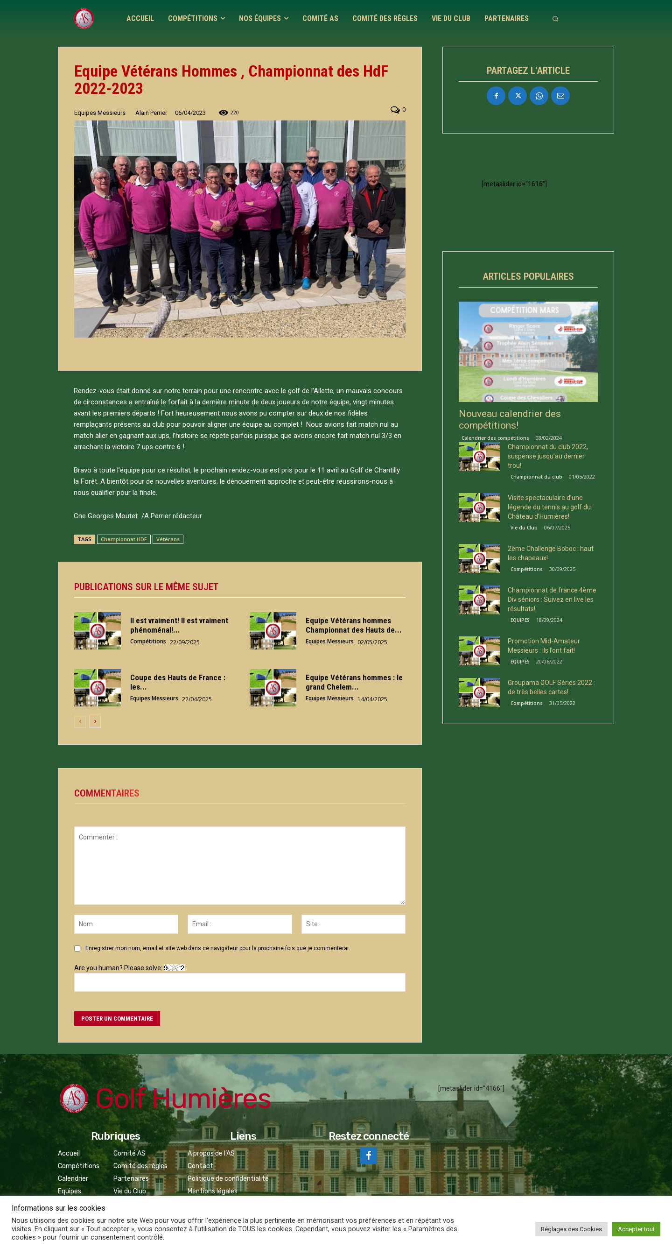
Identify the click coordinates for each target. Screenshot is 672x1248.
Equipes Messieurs (100, 113)
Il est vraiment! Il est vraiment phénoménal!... (179, 625)
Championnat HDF (124, 539)
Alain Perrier (151, 113)
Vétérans (168, 539)
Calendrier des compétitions (495, 438)
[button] (555, 19)
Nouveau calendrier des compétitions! (510, 419)
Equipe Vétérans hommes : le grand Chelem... (354, 682)
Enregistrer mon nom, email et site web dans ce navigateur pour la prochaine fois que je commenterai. (217, 948)
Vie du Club (524, 527)
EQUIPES (520, 620)
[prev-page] (80, 722)
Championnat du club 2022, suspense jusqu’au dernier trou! (548, 456)
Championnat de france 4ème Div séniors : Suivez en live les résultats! (552, 599)
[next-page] (95, 722)
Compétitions (148, 641)
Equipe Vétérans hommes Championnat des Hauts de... (354, 625)
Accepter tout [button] (636, 1229)
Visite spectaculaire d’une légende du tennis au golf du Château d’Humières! (549, 507)
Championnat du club (536, 476)
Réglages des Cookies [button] (571, 1229)
